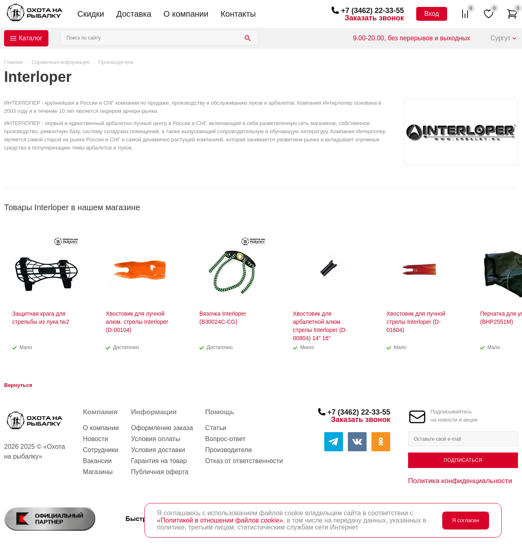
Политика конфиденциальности (460, 481)
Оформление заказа (162, 427)
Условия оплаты (155, 438)
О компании (186, 13)
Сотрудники (100, 449)
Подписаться (462, 460)
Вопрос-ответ (225, 438)
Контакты (238, 13)
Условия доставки (158, 449)
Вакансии (97, 460)
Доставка (133, 13)
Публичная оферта (159, 471)
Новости (95, 438)
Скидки (90, 13)
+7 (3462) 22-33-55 (372, 11)
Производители (228, 449)
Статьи (215, 427)
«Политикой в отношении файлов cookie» (220, 520)
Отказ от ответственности (244, 460)
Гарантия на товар (159, 460)
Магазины (98, 471)
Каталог (30, 38)
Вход (431, 13)
